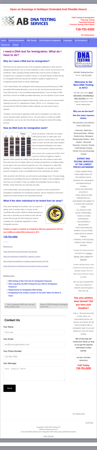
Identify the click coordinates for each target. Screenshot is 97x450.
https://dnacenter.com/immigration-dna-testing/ (20, 252)
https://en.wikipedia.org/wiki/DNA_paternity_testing (21, 256)
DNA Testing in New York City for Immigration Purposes (30, 281)
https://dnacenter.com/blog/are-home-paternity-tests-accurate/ (25, 266)
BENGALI (76, 256)
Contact (15, 45)
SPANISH (89, 253)
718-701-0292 (85, 29)
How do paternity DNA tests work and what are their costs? (19, 306)
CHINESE (87, 256)
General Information (16, 40)
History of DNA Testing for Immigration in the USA (54, 306)
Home (3, 40)
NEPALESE (83, 259)
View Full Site (48, 436)
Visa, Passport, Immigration (50, 40)
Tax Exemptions (81, 40)
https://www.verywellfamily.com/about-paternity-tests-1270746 (25, 261)
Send (9, 391)
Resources (5, 45)
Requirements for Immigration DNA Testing (25, 290)
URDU (82, 256)
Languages (67, 40)
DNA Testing (32, 40)
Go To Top (89, 423)
